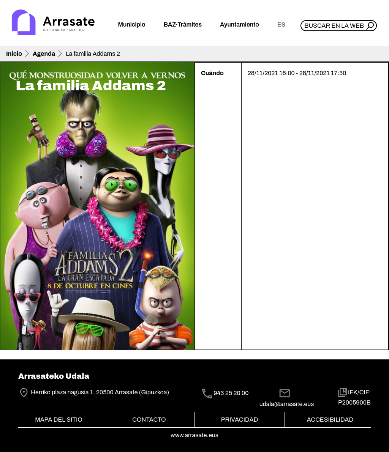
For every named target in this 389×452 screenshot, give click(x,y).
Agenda (44, 53)
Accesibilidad (330, 419)
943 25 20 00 (230, 393)
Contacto (149, 419)
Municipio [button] (131, 24)
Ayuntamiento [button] (239, 24)
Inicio (14, 53)
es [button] (281, 24)
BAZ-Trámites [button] (183, 24)
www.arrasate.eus (194, 435)
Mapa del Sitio (58, 419)
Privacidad (239, 419)
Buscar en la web (334, 25)
